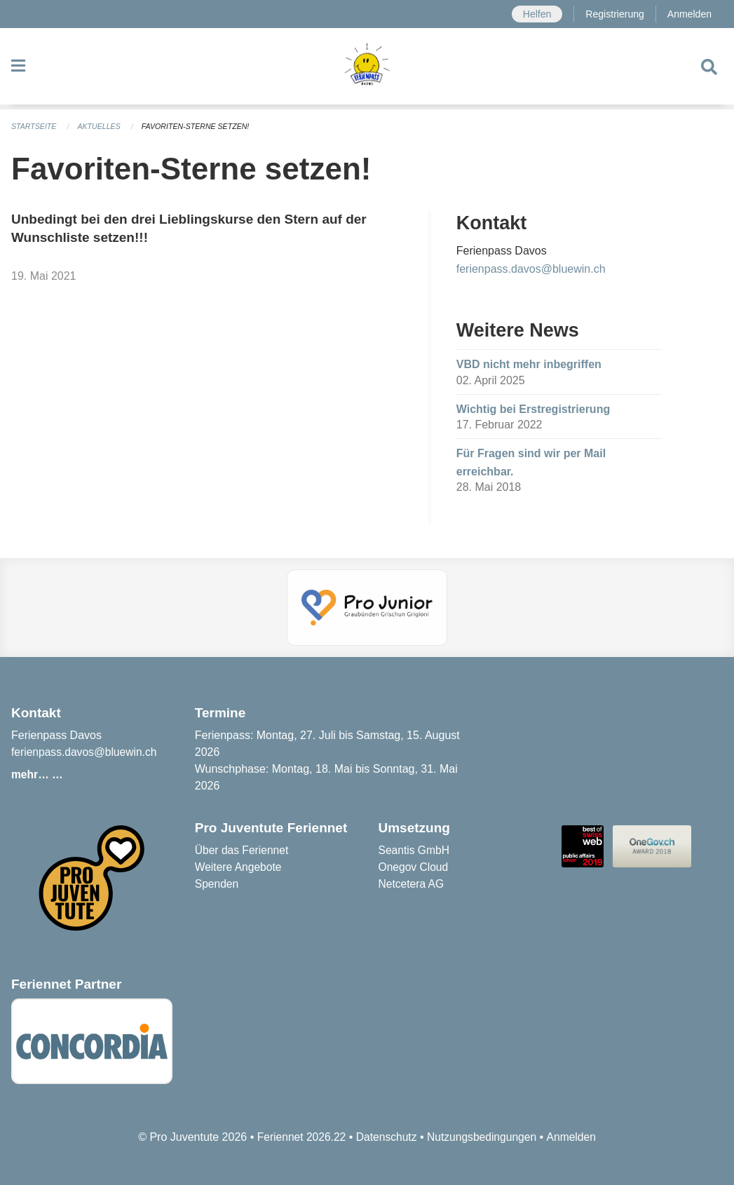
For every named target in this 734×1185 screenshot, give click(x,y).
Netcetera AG (412, 884)
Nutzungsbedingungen (483, 1137)
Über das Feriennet (243, 850)
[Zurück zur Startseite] (367, 68)
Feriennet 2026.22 (298, 1137)
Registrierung (613, 14)
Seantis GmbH (415, 850)
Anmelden (689, 14)
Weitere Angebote (239, 867)
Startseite (34, 126)
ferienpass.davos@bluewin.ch (531, 269)
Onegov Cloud (414, 867)
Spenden (217, 884)
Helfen (534, 14)
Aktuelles (101, 126)
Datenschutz (386, 1137)
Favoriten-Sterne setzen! (201, 126)
